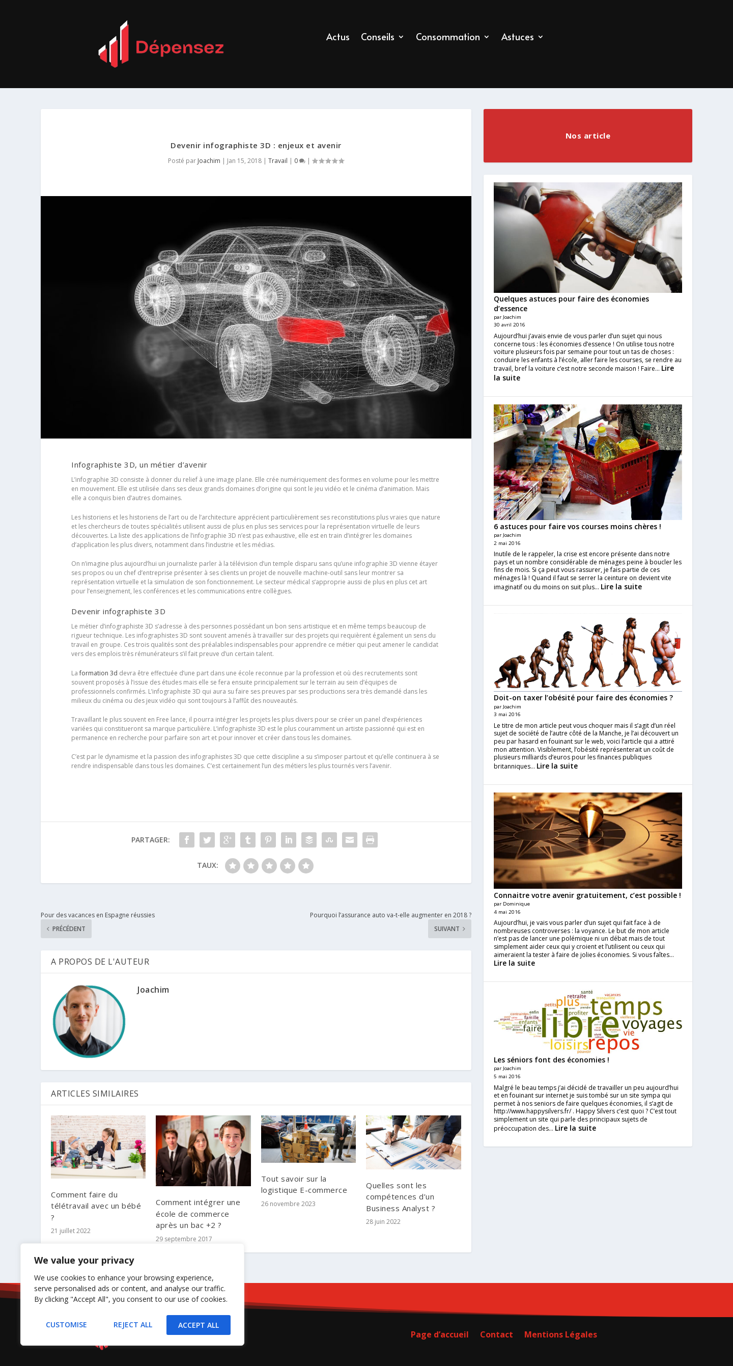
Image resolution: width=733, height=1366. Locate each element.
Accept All (199, 1325)
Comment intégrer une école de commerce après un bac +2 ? (198, 1213)
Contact (496, 1335)
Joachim (209, 160)
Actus (338, 38)
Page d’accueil (440, 1335)
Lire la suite (621, 586)
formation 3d (98, 673)
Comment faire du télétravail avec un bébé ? (96, 1205)
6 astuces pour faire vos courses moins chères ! (577, 526)
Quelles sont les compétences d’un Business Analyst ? (400, 1196)
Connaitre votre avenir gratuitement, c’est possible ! (587, 895)
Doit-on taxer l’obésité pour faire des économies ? (583, 697)
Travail (278, 160)
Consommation (448, 38)
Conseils (377, 38)
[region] (132, 1296)
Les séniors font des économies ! (551, 1059)
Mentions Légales (560, 1335)
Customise (66, 1325)
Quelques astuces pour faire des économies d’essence (571, 303)
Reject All (132, 1325)
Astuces (517, 38)
